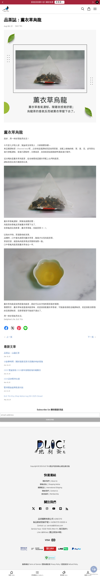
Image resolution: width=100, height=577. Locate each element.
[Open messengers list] (93, 569)
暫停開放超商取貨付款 (13, 387)
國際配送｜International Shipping (50, 488)
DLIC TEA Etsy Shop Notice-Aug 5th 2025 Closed (23, 396)
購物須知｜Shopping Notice (50, 484)
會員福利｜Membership (50, 494)
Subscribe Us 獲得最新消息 (50, 410)
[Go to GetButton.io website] (94, 574)
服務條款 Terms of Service (31, 564)
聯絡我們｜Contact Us (50, 491)
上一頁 (9, 337)
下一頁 (91, 337)
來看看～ (59, 2)
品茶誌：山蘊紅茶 (12, 353)
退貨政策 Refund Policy (69, 564)
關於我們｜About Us (50, 481)
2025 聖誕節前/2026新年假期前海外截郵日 (22, 370)
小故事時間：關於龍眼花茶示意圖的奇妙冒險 (23, 361)
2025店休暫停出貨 (12, 379)
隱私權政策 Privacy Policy (51, 564)
